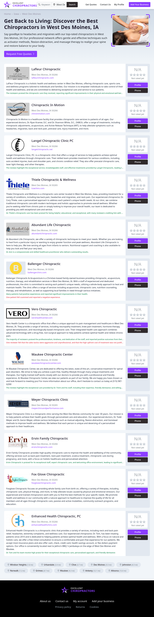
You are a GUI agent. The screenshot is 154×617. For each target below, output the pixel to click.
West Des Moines (31, 13)
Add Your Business (140, 4)
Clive (76, 564)
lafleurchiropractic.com (42, 77)
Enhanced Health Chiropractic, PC (56, 516)
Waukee (65, 570)
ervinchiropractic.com (41, 447)
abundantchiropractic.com (44, 233)
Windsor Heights (20, 564)
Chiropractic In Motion (48, 105)
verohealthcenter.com (42, 317)
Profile (138, 85)
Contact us (62, 601)
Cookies (94, 606)
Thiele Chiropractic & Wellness (53, 179)
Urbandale (51, 564)
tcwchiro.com (37, 188)
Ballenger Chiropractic (44, 264)
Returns (80, 606)
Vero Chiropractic (44, 309)
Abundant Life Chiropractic (51, 225)
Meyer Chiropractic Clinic (49, 399)
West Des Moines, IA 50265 (44, 185)
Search (72, 4)
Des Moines (101, 564)
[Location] (59, 4)
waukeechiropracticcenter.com (46, 363)
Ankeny (91, 570)
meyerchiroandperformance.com (47, 408)
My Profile (119, 4)
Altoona (117, 570)
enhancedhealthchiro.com (44, 524)
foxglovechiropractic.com (43, 482)
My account (80, 601)
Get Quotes (91, 4)
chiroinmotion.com (40, 113)
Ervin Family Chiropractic (49, 438)
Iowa (16, 13)
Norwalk (16, 570)
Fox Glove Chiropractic (47, 474)
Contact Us (105, 4)
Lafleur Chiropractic (46, 69)
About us (45, 601)
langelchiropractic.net (42, 149)
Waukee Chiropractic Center (52, 354)
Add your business (103, 601)
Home (7, 13)
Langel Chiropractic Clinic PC (52, 140)
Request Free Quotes (20, 54)
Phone (138, 90)
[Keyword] (44, 4)
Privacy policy (63, 606)
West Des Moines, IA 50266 (44, 74)
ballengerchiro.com (37, 272)
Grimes (41, 570)
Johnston (129, 564)
